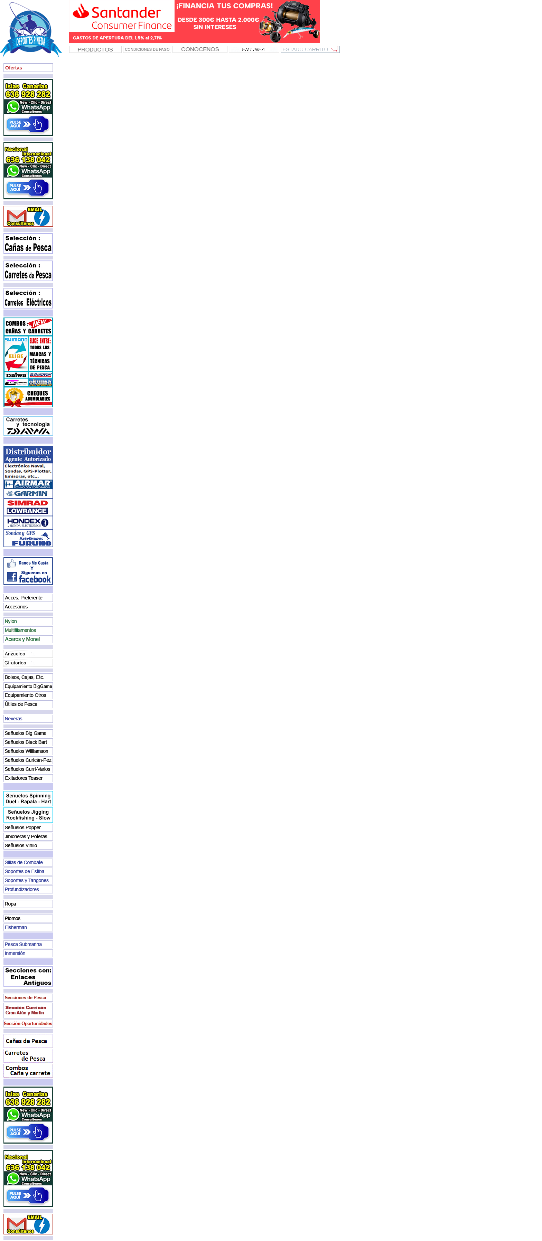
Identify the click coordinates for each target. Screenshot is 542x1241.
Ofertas (13, 67)
